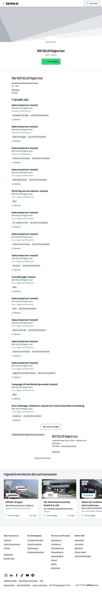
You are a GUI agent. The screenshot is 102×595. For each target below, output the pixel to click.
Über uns (7, 540)
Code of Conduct (40, 585)
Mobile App (8, 554)
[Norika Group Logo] (87, 585)
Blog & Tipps (9, 558)
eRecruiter (55, 568)
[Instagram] (6, 574)
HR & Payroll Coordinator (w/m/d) (30, 191)
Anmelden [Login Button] (92, 3)
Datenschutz (9, 585)
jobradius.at (56, 540)
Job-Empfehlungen (83, 556)
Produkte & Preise (35, 540)
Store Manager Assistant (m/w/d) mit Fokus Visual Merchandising (48, 405)
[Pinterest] (33, 574)
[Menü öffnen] (3, 3)
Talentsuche (32, 548)
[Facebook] (16, 574)
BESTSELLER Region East (51, 51)
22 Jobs (71, 515)
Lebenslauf (79, 540)
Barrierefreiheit (23, 585)
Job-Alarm (79, 544)
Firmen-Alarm (80, 552)
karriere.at (60, 585)
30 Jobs (33, 515)
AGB (41, 581)
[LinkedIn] (11, 574)
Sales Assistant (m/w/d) (25, 105)
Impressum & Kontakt (28, 581)
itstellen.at (56, 544)
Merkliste (79, 548)
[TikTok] (22, 574)
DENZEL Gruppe (14, 502)
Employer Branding (35, 552)
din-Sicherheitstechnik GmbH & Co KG (57, 504)
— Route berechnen (68, 446)
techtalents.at (57, 548)
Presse (7, 548)
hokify (54, 564)
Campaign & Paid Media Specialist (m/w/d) (34, 384)
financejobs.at (57, 552)
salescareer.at (57, 556)
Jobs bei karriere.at (12, 544)
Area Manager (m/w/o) (24, 277)
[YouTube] (27, 574)
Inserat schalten (34, 544)
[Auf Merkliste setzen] (16, 119)
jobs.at (54, 560)
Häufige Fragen (10, 581)
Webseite (56, 452)
